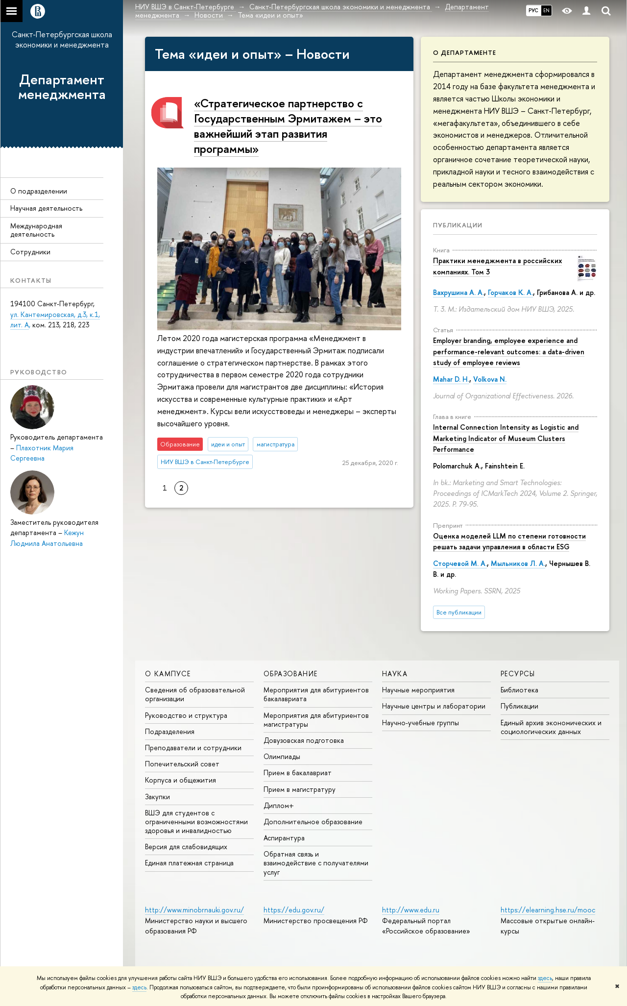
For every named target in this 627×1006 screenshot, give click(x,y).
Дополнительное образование (313, 821)
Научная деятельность (46, 208)
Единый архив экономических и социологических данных (551, 727)
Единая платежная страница (189, 862)
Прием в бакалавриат (298, 772)
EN (546, 10)
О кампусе (168, 673)
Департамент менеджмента (62, 87)
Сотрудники (30, 251)
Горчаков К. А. (510, 292)
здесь (545, 978)
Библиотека (519, 689)
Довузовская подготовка (304, 740)
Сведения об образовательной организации (195, 694)
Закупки (157, 796)
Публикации (457, 225)
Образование (290, 673)
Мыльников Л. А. (518, 563)
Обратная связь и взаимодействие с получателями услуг (316, 862)
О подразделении (38, 191)
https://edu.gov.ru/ (294, 909)
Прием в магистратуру (300, 789)
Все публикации (459, 612)
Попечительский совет (182, 763)
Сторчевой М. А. (460, 563)
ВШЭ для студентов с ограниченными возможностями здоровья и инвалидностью (196, 821)
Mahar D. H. (451, 379)
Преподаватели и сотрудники (193, 747)
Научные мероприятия (418, 689)
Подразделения (169, 731)
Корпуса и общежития (180, 780)
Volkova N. (489, 379)
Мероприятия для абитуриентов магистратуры (316, 720)
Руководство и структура (186, 715)
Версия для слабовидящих (186, 846)
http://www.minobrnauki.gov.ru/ (194, 909)
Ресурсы (518, 673)
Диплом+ (279, 805)
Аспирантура (284, 837)
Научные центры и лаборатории (433, 706)
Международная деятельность (36, 230)
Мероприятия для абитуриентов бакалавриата (316, 694)
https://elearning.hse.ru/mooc (548, 909)
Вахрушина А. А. (458, 292)
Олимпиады (282, 756)
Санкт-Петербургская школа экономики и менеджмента (62, 39)
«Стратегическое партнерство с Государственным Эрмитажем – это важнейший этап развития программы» (288, 126)
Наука (395, 673)
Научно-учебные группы (420, 722)
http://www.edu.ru (410, 909)
